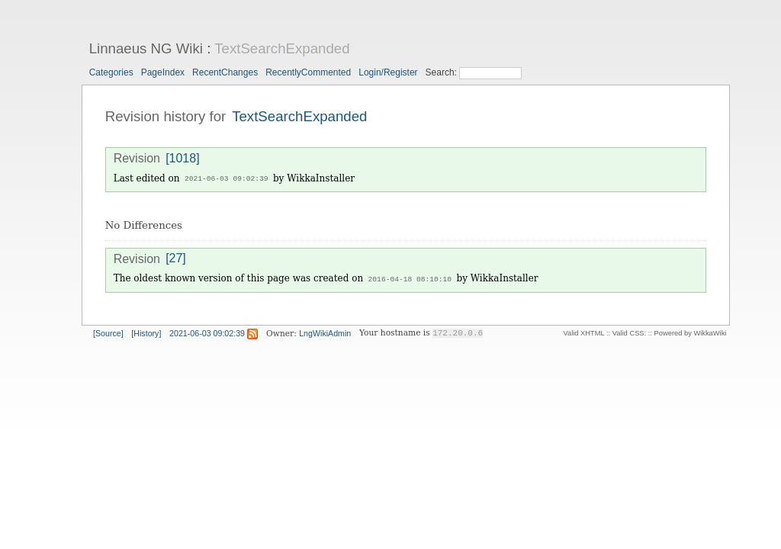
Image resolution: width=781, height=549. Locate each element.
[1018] (182, 158)
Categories (111, 72)
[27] (176, 258)
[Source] (108, 331)
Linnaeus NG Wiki (146, 48)
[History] (146, 331)
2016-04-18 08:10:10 (410, 278)
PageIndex (163, 72)
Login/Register (387, 72)
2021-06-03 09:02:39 (226, 179)
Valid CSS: (629, 332)
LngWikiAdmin (325, 331)
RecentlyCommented (308, 72)
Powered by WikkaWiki (690, 332)
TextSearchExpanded (281, 48)
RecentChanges (225, 72)
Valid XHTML (583, 332)
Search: (443, 72)
